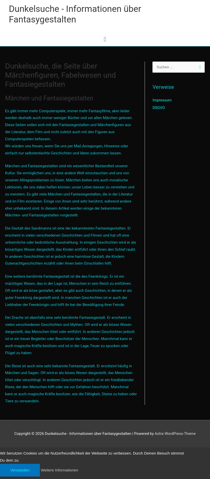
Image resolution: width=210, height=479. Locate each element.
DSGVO (158, 107)
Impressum (161, 100)
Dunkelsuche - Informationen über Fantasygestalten (75, 14)
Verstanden (20, 470)
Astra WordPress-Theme (175, 433)
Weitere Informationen (59, 470)
